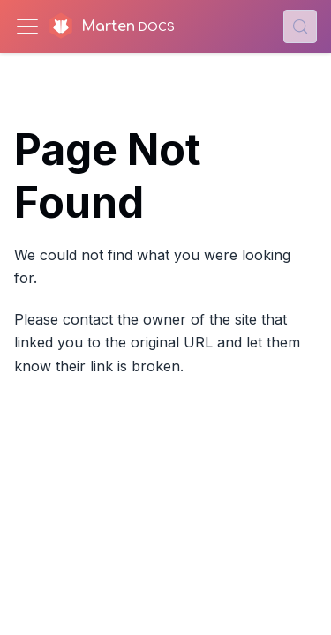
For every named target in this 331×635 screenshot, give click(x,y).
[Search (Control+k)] (300, 26)
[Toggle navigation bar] (27, 26)
